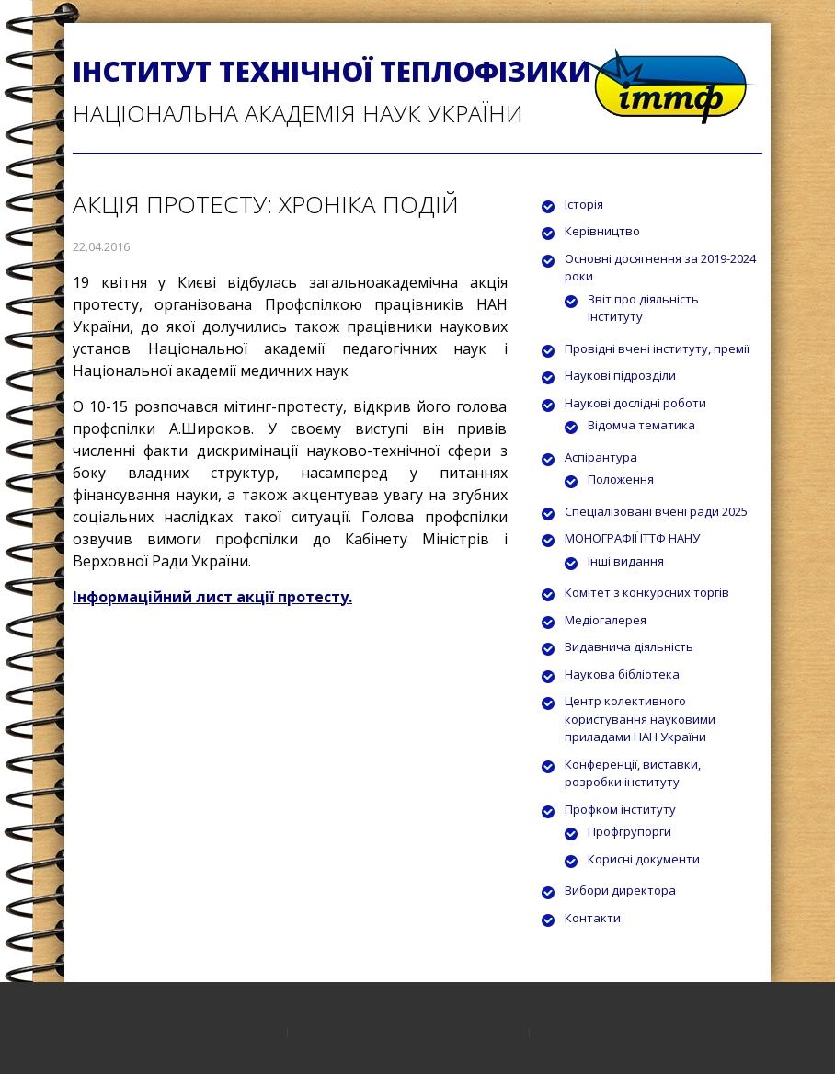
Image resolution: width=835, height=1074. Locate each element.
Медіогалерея (605, 619)
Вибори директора (620, 890)
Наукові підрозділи (620, 375)
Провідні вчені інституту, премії (657, 348)
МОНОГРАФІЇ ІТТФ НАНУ (632, 538)
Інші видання (626, 561)
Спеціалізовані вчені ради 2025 (656, 511)
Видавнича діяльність (629, 646)
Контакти (593, 917)
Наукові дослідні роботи (635, 402)
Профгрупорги (629, 831)
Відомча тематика (641, 425)
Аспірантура (601, 457)
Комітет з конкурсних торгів (647, 592)
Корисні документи (644, 859)
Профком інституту (620, 809)
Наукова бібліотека (622, 674)
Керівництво (602, 231)
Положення (621, 479)
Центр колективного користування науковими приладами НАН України (640, 718)
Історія (584, 204)
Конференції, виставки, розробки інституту (633, 773)
